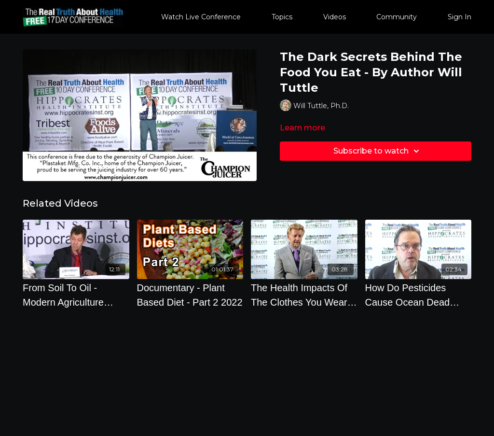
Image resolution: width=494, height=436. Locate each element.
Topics (282, 17)
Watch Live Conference (201, 17)
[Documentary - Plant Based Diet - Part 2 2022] (190, 295)
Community (396, 17)
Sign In (459, 17)
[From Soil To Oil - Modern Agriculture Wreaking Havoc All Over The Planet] (76, 295)
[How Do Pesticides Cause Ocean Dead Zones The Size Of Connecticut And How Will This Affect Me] (418, 295)
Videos (334, 17)
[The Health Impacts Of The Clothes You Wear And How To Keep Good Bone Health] (304, 295)
